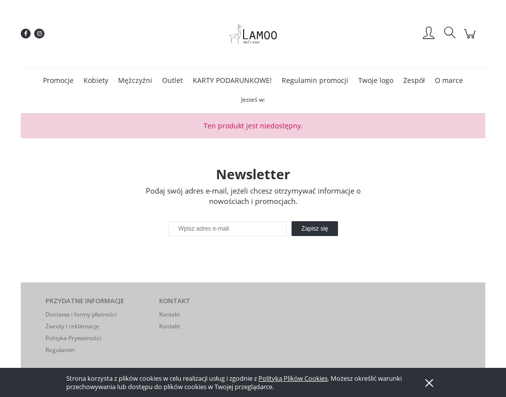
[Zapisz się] (315, 228)
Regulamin (60, 350)
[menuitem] (58, 80)
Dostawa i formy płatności (81, 314)
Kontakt (169, 314)
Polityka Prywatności (73, 338)
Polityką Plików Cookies (293, 378)
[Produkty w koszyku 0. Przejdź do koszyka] (471, 38)
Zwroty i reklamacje (72, 326)
